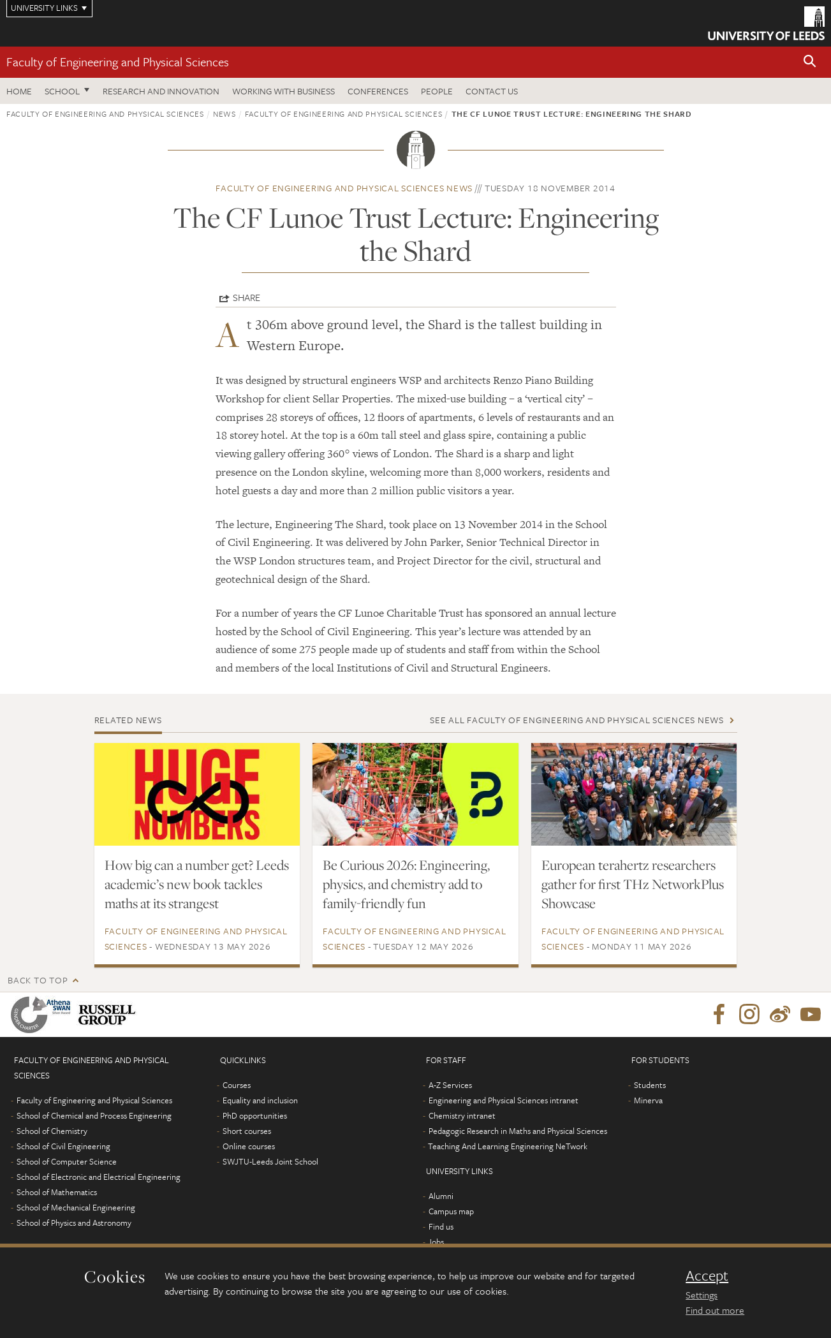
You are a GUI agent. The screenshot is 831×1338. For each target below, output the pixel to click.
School (62, 91)
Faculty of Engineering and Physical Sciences (117, 61)
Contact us (492, 91)
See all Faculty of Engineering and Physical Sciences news (577, 719)
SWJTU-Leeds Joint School (270, 1161)
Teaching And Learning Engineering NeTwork (507, 1146)
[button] (810, 62)
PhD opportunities (255, 1115)
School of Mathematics (57, 1192)
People (437, 91)
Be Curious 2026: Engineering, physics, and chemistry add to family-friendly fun (406, 884)
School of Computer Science (67, 1161)
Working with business (283, 91)
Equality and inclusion (260, 1100)
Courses (237, 1084)
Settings (701, 1295)
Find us (441, 1226)
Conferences (378, 91)
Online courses (249, 1146)
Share (246, 297)
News (224, 113)
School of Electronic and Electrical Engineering (98, 1176)
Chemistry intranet (462, 1115)
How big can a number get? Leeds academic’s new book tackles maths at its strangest (197, 884)
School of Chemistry (52, 1130)
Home (19, 91)
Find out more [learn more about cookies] (715, 1310)
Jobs (436, 1241)
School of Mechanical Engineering (76, 1207)
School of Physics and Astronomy (74, 1222)
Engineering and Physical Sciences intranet (503, 1100)
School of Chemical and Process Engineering (94, 1115)
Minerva (648, 1100)
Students (650, 1084)
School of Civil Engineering (63, 1146)
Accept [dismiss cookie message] (707, 1275)
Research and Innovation (161, 91)
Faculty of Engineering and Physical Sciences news (344, 188)
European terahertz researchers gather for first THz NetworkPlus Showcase (632, 884)
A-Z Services (450, 1084)
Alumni (441, 1195)
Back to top (38, 980)
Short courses (247, 1130)
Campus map (451, 1211)
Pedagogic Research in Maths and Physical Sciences (518, 1130)
